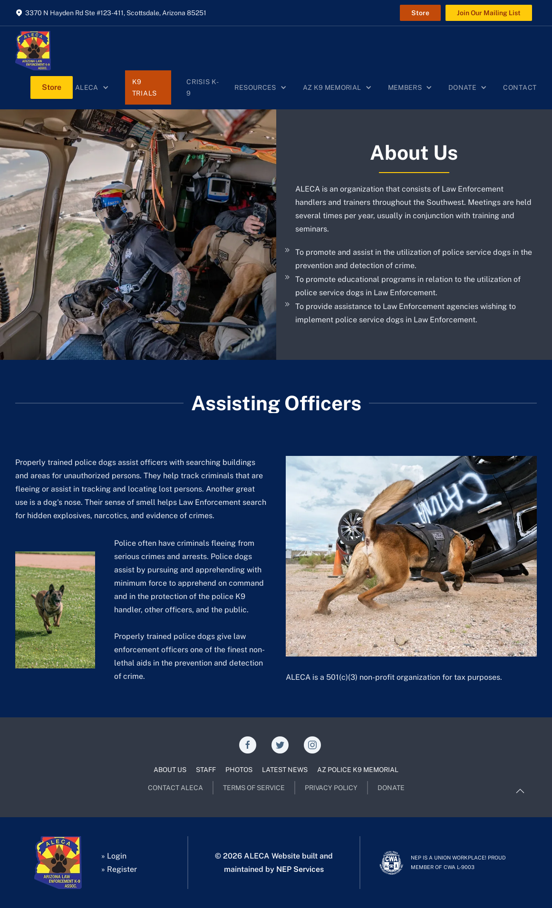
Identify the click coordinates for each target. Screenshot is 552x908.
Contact (520, 87)
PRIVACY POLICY (331, 788)
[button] (92, 87)
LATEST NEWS (285, 769)
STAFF (206, 769)
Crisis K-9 (202, 87)
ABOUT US (170, 769)
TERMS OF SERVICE (254, 788)
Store (420, 13)
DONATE (391, 788)
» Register (119, 869)
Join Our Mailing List (489, 13)
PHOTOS (238, 769)
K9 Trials (144, 87)
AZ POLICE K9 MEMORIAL (357, 769)
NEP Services (300, 869)
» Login (113, 855)
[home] (33, 50)
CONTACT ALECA (175, 788)
